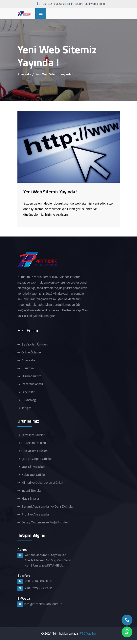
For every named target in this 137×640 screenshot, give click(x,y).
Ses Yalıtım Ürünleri (34, 344)
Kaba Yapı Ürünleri (33, 474)
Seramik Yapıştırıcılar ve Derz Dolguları (47, 506)
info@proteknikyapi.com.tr (88, 3)
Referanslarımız (32, 384)
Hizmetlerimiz (31, 376)
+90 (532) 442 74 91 (38, 588)
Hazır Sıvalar (30, 498)
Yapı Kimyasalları (33, 466)
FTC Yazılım (87, 633)
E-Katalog (28, 400)
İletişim (26, 408)
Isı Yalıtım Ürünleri (33, 435)
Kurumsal (27, 368)
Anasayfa (24, 74)
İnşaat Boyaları (31, 490)
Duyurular (27, 392)
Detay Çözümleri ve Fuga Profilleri (45, 522)
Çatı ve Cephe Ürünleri (36, 458)
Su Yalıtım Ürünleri (33, 443)
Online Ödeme (31, 352)
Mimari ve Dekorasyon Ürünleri (42, 482)
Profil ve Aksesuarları (35, 514)
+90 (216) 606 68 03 (53, 3)
